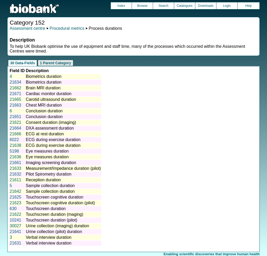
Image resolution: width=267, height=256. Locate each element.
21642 (15, 191)
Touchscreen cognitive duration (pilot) (60, 203)
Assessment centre (27, 28)
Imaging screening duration (51, 162)
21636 (15, 157)
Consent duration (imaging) (51, 122)
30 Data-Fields (22, 63)
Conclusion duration (44, 111)
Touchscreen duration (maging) (54, 214)
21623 (15, 203)
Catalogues (185, 6)
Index (121, 6)
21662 (15, 88)
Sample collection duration (50, 185)
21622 (15, 214)
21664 (15, 128)
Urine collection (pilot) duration (54, 231)
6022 (14, 139)
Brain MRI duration (43, 88)
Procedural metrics (67, 28)
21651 (15, 116)
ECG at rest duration (45, 134)
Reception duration (43, 180)
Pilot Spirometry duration (48, 174)
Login (226, 6)
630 (13, 208)
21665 (15, 99)
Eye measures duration (47, 151)
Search (163, 6)
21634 (15, 82)
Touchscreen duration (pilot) (51, 220)
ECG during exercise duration (53, 139)
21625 (15, 197)
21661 (15, 162)
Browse (142, 6)
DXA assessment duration (50, 128)
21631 (15, 243)
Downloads (205, 6)
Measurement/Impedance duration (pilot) (63, 168)
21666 (15, 134)
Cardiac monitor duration (48, 93)
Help (248, 6)
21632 (15, 174)
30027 (15, 226)
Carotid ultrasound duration (51, 99)
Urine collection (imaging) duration (57, 226)
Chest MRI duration (44, 105)
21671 (15, 93)
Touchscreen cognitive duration (54, 197)
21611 (15, 180)
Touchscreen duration (46, 208)
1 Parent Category (55, 63)
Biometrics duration (44, 76)
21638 (15, 145)
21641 (15, 231)
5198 (14, 151)
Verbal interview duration (48, 237)
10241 (15, 220)
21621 (15, 122)
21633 (15, 168)
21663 (15, 105)
